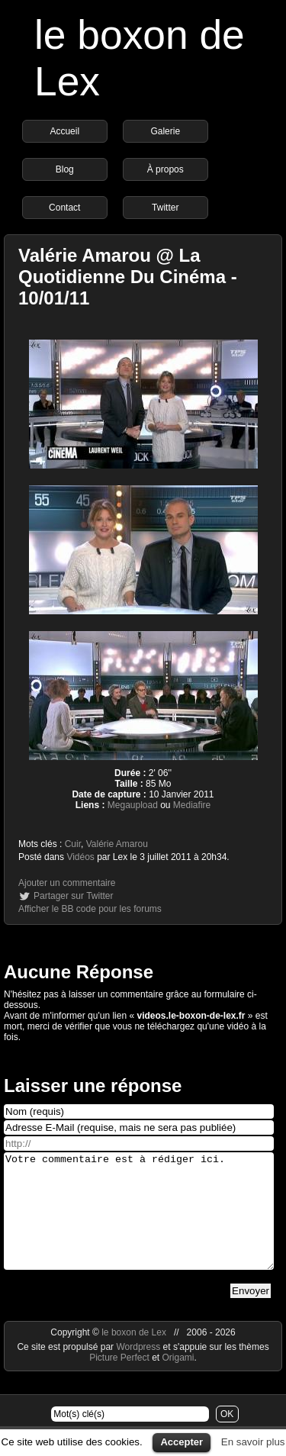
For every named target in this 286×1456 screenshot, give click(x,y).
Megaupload (133, 805)
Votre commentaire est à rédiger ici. (139, 1222)
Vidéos (80, 857)
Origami (178, 1380)
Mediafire (191, 805)
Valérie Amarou (117, 844)
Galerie (165, 131)
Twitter (165, 207)
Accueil (64, 131)
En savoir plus (253, 1442)
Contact (64, 207)
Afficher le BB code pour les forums (90, 909)
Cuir (73, 844)
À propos (165, 169)
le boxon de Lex (133, 1355)
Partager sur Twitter (73, 896)
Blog (65, 169)
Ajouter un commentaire (66, 883)
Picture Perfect (119, 1380)
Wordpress (139, 1369)
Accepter (181, 1442)
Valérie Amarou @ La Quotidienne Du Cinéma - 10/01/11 (127, 276)
